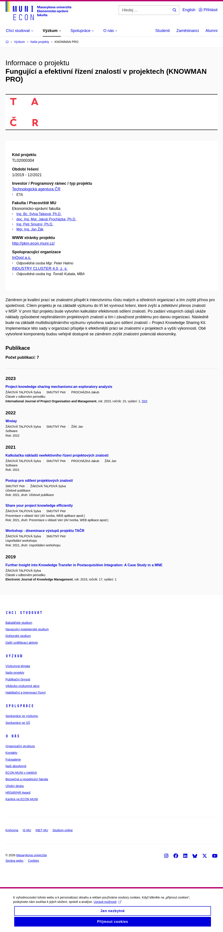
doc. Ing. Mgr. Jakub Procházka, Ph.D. (46, 219)
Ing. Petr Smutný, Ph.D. (34, 224)
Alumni (211, 30)
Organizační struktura (20, 746)
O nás (12, 736)
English (189, 10)
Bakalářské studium (18, 622)
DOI (144, 401)
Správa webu (14, 860)
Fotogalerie (13, 759)
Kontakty (11, 752)
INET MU (41, 830)
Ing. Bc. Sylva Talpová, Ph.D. (38, 214)
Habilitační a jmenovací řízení (25, 692)
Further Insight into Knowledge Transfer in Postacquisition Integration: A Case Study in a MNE (83, 565)
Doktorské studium (18, 636)
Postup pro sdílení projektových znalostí (39, 480)
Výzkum (14, 656)
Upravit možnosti (107, 905)
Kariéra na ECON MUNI (21, 799)
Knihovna (11, 830)
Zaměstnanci (187, 30)
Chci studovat (23, 612)
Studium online (63, 830)
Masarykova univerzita (31, 855)
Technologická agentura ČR (36, 189)
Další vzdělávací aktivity (21, 642)
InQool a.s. (21, 257)
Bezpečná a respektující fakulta (26, 779)
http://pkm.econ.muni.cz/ (33, 243)
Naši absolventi (15, 766)
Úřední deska (14, 786)
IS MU (27, 830)
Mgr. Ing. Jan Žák (30, 229)
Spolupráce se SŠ (17, 722)
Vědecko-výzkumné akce (22, 686)
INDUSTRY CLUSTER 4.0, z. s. (39, 268)
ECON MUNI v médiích (21, 772)
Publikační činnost (17, 679)
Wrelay (11, 421)
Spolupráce (19, 705)
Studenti (162, 30)
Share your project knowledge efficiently (39, 505)
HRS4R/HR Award (17, 792)
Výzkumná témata (17, 666)
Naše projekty (14, 672)
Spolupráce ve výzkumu (21, 716)
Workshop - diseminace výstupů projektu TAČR (44, 531)
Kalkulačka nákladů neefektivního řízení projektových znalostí (56, 455)
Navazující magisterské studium (27, 629)
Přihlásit (208, 10)
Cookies (33, 860)
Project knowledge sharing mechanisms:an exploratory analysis (58, 387)
